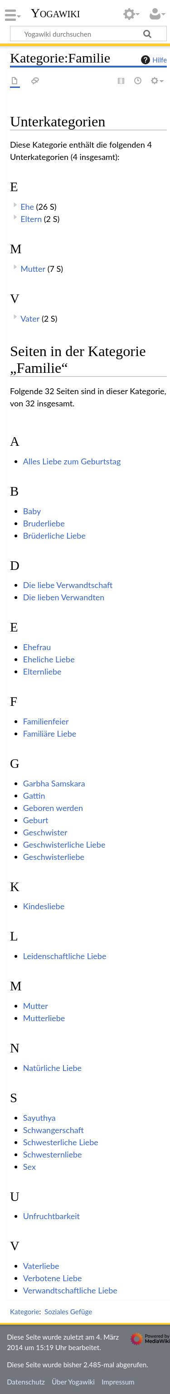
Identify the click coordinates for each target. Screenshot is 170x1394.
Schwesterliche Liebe (60, 1142)
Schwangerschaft (53, 1130)
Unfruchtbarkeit (51, 1216)
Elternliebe (42, 671)
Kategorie (24, 1311)
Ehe (27, 207)
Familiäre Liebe (49, 733)
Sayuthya (39, 1118)
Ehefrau (37, 647)
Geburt (36, 820)
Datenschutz (26, 1382)
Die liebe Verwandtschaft (68, 585)
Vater (29, 318)
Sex (29, 1167)
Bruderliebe (44, 523)
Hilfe (153, 59)
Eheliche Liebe (49, 659)
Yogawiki (55, 13)
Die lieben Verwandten (64, 597)
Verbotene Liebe (52, 1278)
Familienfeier (46, 721)
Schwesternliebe (52, 1154)
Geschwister (45, 832)
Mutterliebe (44, 1018)
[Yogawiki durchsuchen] (88, 33)
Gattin (34, 796)
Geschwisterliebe (53, 857)
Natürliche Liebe (52, 1068)
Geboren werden (53, 808)
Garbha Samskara (54, 783)
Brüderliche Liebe (54, 535)
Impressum (118, 1382)
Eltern (31, 219)
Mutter (32, 269)
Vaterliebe (41, 1266)
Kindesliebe (43, 906)
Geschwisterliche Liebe (64, 844)
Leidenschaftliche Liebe (65, 956)
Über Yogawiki (73, 1382)
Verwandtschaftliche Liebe (70, 1290)
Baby (32, 511)
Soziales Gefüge (68, 1311)
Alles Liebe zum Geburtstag (72, 461)
